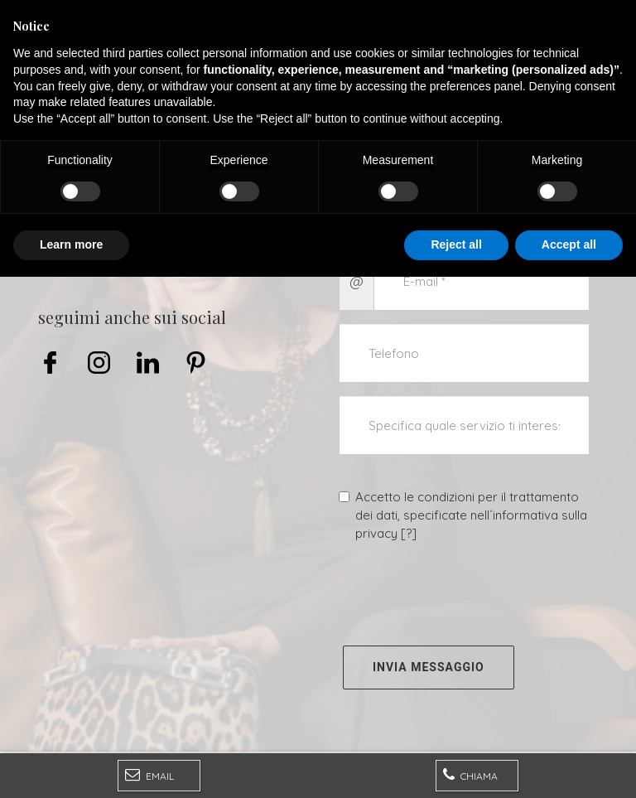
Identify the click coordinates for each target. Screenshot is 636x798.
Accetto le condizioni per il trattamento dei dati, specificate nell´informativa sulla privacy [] (463, 515)
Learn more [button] (71, 765)
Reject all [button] (456, 765)
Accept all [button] (569, 765)
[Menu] (18, 18)
